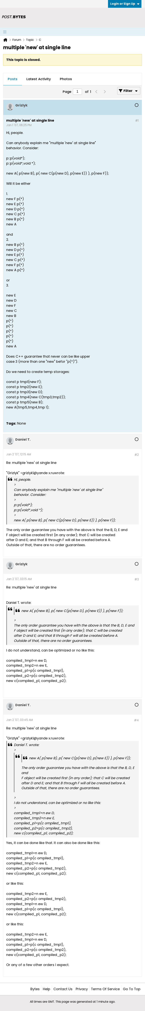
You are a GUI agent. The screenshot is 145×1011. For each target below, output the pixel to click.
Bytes (35, 989)
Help (46, 989)
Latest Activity (38, 79)
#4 (136, 720)
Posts (12, 79)
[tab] (12, 79)
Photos (66, 79)
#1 (137, 121)
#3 (136, 579)
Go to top (131, 989)
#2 (136, 455)
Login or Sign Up (124, 4)
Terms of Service (105, 989)
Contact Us (62, 989)
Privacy (82, 989)
